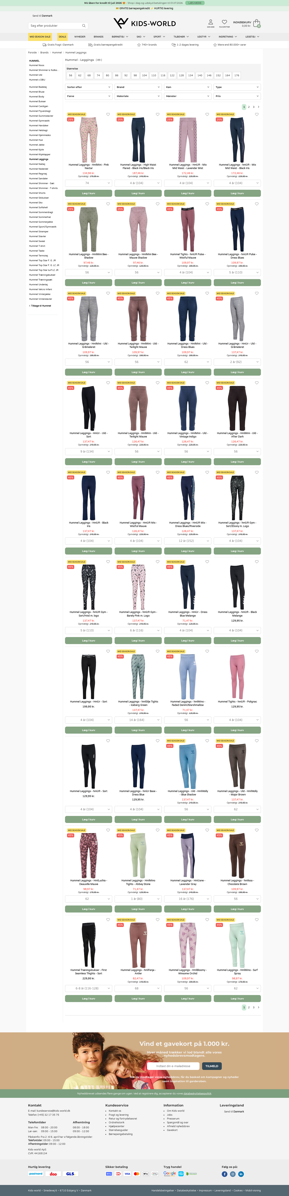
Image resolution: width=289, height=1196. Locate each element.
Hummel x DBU (37, 80)
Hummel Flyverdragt (40, 111)
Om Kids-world (175, 1110)
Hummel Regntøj (38, 173)
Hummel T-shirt (37, 246)
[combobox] (88, 183)
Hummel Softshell (38, 207)
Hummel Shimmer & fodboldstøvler (45, 70)
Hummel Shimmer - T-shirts (43, 188)
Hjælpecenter (116, 1126)
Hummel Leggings (75, 52)
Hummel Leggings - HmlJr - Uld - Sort (89, 435)
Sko (141, 36)
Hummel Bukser (37, 101)
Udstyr (203, 36)
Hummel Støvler (37, 236)
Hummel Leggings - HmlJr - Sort (88, 701)
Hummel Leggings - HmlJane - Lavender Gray (187, 882)
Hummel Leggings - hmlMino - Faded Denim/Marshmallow (187, 703)
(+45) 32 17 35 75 (48, 1114)
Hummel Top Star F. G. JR (42, 260)
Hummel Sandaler (38, 178)
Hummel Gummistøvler (41, 116)
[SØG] (84, 25)
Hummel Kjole (36, 149)
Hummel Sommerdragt (41, 212)
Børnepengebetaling (121, 1134)
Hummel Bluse (36, 92)
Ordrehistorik (116, 1122)
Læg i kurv (88, 193)
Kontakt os (115, 1110)
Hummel (57, 52)
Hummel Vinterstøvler (40, 299)
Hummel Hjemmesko (40, 135)
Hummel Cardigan (38, 106)
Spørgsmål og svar (177, 1122)
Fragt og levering (119, 1114)
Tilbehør (181, 36)
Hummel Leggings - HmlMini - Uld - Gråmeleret (88, 345)
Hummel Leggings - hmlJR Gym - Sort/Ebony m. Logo (237, 524)
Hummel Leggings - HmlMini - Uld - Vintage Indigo (187, 435)
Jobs (169, 1114)
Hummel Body (36, 96)
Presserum (173, 1118)
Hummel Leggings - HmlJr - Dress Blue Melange (187, 614)
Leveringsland (223, 1190)
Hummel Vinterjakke (39, 294)
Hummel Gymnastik (39, 120)
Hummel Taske (36, 251)
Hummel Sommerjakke (41, 222)
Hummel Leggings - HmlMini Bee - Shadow (88, 256)
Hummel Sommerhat (40, 217)
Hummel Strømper (38, 231)
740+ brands (147, 44)
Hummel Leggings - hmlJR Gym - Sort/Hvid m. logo (89, 614)
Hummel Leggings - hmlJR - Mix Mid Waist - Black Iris (237, 166)
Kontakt (35, 1105)
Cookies (238, 1190)
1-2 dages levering (185, 45)
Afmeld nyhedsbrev (178, 1126)
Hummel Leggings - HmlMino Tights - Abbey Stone (138, 882)
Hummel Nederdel (38, 169)
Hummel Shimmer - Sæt (41, 183)
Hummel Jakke (36, 145)
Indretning (228, 36)
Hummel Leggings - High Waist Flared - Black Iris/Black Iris (138, 166)
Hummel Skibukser (39, 198)
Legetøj (252, 36)
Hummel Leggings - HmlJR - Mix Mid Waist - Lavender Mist (188, 166)
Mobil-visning (253, 1190)
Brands (98, 37)
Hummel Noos (36, 65)
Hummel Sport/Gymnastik (42, 226)
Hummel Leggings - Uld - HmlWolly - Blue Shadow (188, 793)
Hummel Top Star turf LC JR (43, 270)
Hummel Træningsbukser (42, 275)
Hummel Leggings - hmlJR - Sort (88, 791)
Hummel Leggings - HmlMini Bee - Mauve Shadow (138, 256)
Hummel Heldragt (38, 130)
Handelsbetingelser (163, 1190)
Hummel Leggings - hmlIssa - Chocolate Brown (237, 882)
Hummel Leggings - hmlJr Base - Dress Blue (138, 793)
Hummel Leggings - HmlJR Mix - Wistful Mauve (138, 524)
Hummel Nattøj (37, 164)
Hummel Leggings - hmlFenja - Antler (138, 972)
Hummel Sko (36, 202)
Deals (62, 37)
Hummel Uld (35, 75)
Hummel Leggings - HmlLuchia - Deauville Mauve (88, 882)
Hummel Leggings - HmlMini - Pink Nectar (89, 166)
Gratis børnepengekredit (105, 45)
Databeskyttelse (186, 1190)
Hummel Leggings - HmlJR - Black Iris (88, 524)
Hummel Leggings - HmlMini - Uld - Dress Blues (187, 345)
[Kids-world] (144, 23)
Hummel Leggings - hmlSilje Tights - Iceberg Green (138, 703)
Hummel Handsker (38, 125)
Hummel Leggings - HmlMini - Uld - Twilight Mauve (138, 345)
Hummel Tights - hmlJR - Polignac (237, 701)
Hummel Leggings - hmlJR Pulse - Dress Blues (237, 256)
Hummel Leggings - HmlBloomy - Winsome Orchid (188, 972)
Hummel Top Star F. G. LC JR (44, 265)
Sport (159, 36)
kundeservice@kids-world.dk (53, 1110)
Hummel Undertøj (38, 284)
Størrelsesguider (118, 1130)
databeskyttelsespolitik (197, 1093)
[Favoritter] (108, 114)
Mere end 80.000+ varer (229, 44)
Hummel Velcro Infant (40, 289)
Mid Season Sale (40, 37)
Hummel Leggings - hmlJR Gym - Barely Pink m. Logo (138, 614)
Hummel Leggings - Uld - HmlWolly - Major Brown (237, 793)
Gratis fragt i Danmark (58, 44)
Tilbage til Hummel (40, 306)
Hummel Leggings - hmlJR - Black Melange (237, 614)
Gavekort (172, 1130)
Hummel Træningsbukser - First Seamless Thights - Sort (88, 972)
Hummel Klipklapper (39, 154)
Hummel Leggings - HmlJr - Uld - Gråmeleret (237, 345)
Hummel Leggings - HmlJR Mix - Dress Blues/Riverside (188, 524)
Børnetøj (120, 36)
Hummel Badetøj (38, 87)
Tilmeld (212, 1066)
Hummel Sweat (37, 241)
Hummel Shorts (37, 193)
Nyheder (79, 37)
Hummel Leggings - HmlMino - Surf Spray (237, 972)
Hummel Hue (36, 140)
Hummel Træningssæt (40, 279)
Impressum (205, 1190)
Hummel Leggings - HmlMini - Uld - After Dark (237, 435)
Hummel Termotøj (38, 255)
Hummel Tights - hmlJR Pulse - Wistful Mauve (188, 256)
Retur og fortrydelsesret (123, 1118)
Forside (32, 52)
